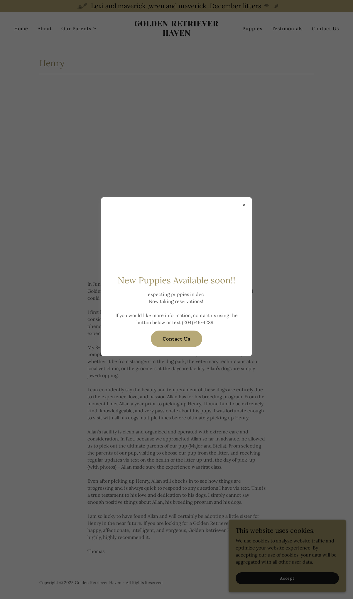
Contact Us (176, 339)
